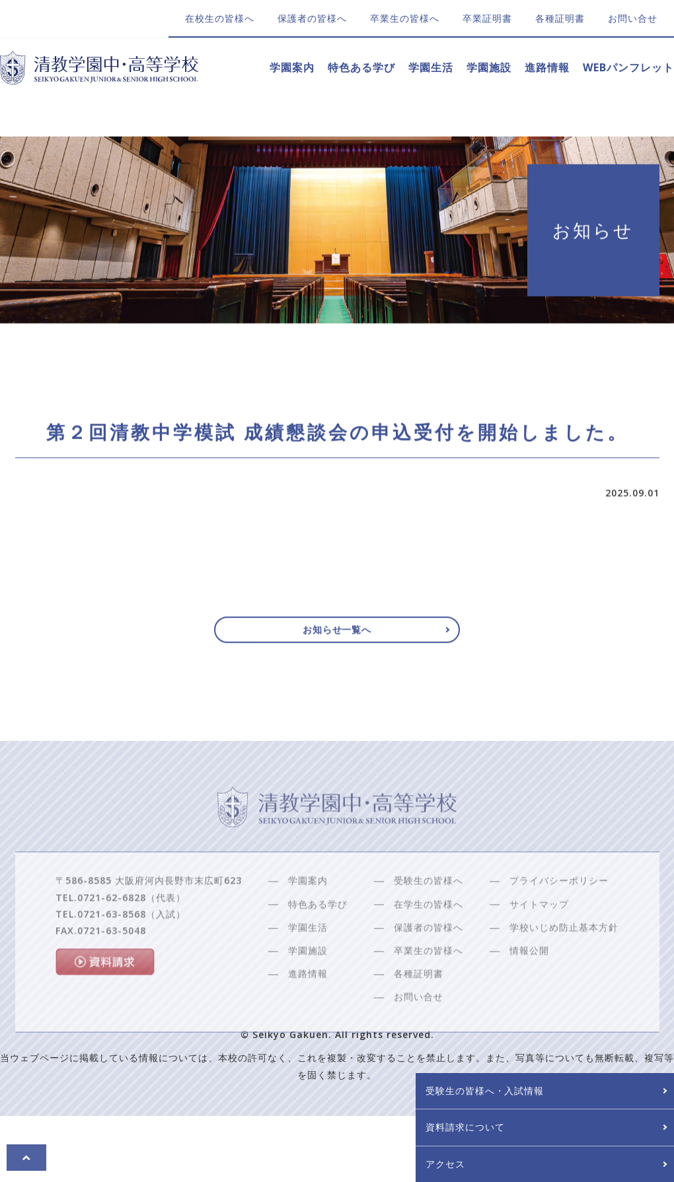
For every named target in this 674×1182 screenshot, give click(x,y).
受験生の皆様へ (428, 910)
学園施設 (489, 67)
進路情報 (547, 67)
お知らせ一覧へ (337, 635)
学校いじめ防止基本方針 (563, 957)
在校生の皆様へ (219, 18)
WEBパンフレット (628, 67)
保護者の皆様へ (312, 18)
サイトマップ (539, 934)
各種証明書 (560, 18)
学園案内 (292, 67)
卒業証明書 (487, 18)
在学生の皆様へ (428, 934)
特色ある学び (361, 67)
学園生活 (430, 67)
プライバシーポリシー (559, 910)
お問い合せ (632, 18)
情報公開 (529, 980)
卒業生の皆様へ (404, 18)
